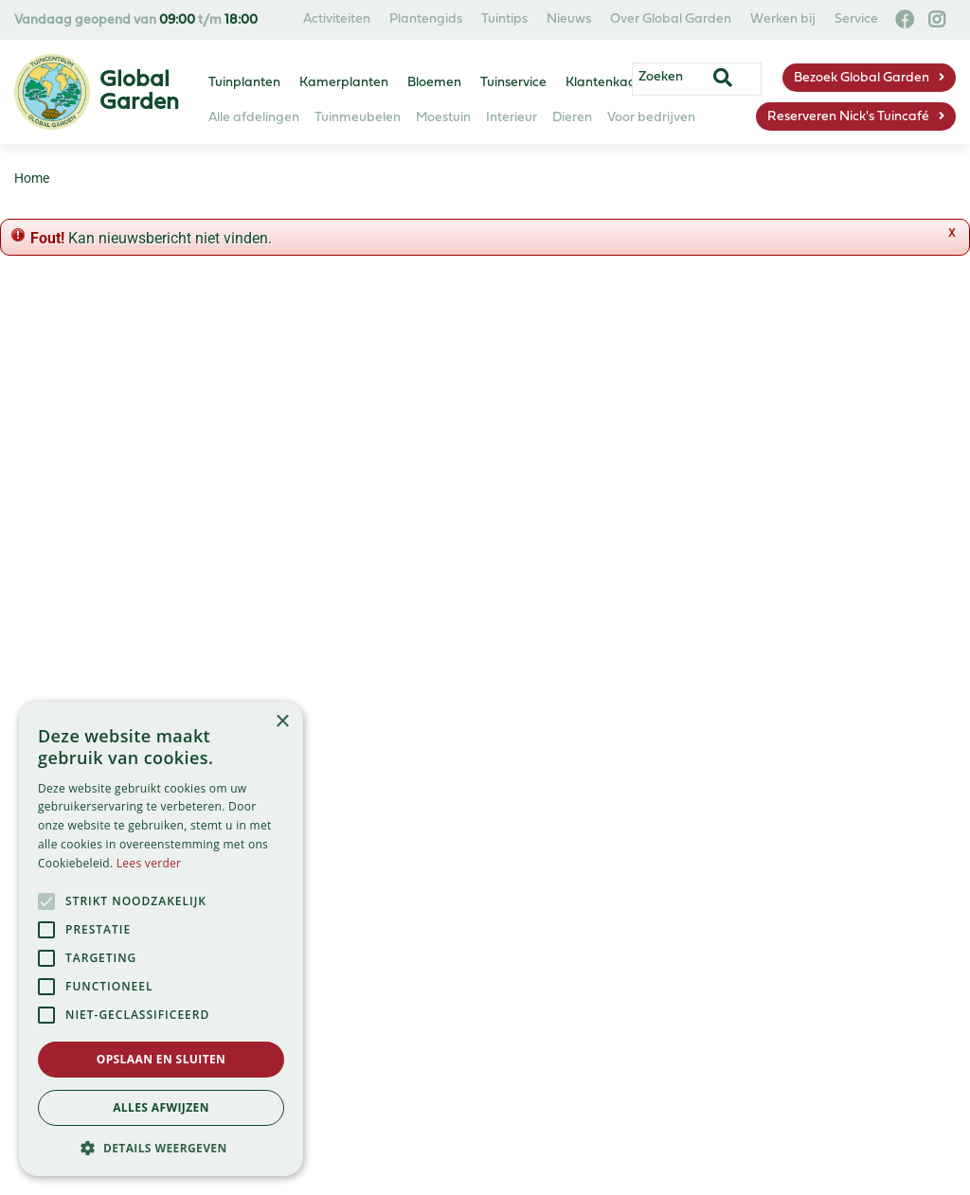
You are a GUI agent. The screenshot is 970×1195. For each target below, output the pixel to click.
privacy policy (595, 425)
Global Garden (561, 789)
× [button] (282, 722)
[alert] (161, 939)
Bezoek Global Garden (861, 78)
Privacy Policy (367, 1097)
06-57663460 (557, 948)
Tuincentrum (320, 835)
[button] (161, 1147)
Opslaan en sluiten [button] (161, 1059)
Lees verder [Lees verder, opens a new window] (149, 863)
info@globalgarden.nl (602, 880)
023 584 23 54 (577, 857)
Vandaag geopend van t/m (136, 20)
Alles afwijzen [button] (161, 1107)
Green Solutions (365, 1120)
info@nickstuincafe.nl (586, 971)
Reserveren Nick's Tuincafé (848, 117)
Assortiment (318, 812)
